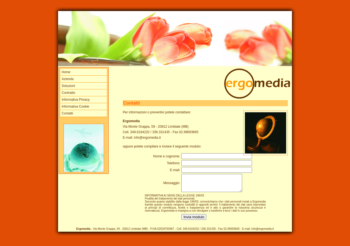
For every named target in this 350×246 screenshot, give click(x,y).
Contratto (68, 93)
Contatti (67, 113)
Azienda (67, 79)
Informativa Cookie (75, 106)
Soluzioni (68, 86)
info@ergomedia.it (147, 138)
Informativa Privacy (76, 100)
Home (66, 72)
